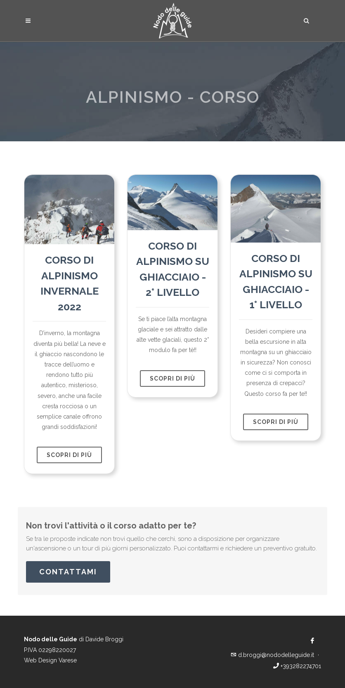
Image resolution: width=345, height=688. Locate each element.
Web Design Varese (50, 660)
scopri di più (69, 455)
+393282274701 (297, 666)
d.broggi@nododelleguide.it (273, 655)
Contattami (68, 571)
